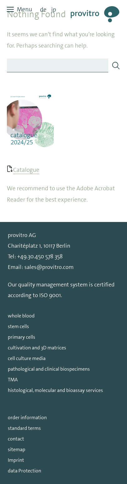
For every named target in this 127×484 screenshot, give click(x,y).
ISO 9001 (50, 295)
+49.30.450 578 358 (40, 256)
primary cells (21, 337)
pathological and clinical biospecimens (49, 369)
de (43, 9)
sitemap (16, 449)
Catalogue (26, 170)
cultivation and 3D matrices (37, 347)
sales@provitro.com (49, 267)
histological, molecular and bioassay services (55, 390)
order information (27, 417)
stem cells (18, 326)
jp (53, 9)
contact (16, 438)
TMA (13, 379)
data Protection (24, 470)
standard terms (24, 428)
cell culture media (27, 358)
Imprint (16, 460)
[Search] (115, 65)
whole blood (21, 315)
